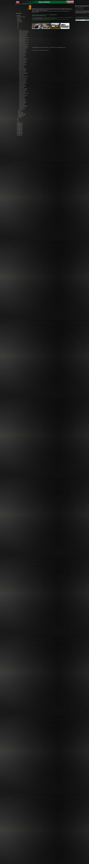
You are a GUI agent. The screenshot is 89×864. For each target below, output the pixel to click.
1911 (17, 24)
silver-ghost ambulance (19, 112)
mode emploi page (19, 134)
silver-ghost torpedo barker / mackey (21, 95)
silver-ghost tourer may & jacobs (21, 61)
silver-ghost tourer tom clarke (21, 71)
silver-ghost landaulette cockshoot (21, 52)
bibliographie (18, 15)
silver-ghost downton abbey (20, 36)
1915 (17, 28)
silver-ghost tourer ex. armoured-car (21, 89)
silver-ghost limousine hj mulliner (21, 79)
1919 (17, 121)
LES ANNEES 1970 (19, 129)
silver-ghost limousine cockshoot (21, 64)
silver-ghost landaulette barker (21, 81)
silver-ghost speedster (20, 97)
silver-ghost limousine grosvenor (21, 57)
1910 (17, 23)
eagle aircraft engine (19, 110)
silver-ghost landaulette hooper (21, 85)
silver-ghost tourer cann (20, 56)
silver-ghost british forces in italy (21, 73)
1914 (17, 27)
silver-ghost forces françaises (21, 90)
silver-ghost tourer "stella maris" (21, 70)
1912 (17, 25)
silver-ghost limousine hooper (21, 55)
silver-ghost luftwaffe (20, 87)
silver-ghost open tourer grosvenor (21, 48)
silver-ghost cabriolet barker (20, 43)
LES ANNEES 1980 (19, 130)
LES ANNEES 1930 (19, 124)
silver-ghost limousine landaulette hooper (22, 46)
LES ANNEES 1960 (19, 128)
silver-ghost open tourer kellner (21, 54)
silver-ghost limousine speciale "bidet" (22, 35)
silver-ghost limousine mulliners (21, 80)
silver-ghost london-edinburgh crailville (22, 30)
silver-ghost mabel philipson (20, 99)
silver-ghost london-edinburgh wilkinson (22, 39)
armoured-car (18, 111)
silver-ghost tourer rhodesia (20, 86)
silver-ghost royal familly (20, 66)
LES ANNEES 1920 (19, 122)
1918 (17, 120)
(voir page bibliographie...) (39, 18)
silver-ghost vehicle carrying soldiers (21, 88)
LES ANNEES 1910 (19, 21)
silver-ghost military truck (20, 115)
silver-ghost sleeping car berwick (20, 114)
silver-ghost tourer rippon (20, 63)
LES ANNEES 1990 (19, 132)
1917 (17, 119)
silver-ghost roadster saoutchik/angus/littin (22, 37)
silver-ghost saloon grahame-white (21, 82)
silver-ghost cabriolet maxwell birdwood (22, 76)
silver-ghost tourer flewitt (20, 53)
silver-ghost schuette (20, 65)
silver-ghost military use (20, 107)
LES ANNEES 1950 (19, 126)
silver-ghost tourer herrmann (20, 98)
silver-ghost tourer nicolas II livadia (21, 34)
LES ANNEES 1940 (19, 125)
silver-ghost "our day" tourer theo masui (22, 72)
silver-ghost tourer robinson (20, 96)
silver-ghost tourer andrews (20, 91)
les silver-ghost (18, 29)
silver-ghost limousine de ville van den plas (22, 44)
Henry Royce (18, 17)
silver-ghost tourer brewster (20, 38)
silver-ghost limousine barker (20, 100)
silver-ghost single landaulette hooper (21, 47)
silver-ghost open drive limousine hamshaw (22, 31)
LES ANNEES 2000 (19, 133)
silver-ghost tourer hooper (20, 77)
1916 (17, 118)
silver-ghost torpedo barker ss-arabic (21, 106)
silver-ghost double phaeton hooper (21, 45)
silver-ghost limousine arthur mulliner (21, 78)
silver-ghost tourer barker (20, 94)
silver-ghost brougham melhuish (21, 105)
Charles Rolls (18, 19)
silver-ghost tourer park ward (20, 103)
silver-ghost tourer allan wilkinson (21, 62)
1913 (17, 26)
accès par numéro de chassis (20, 16)
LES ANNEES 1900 (19, 20)
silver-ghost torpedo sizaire (20, 108)
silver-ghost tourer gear (20, 104)
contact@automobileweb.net (53, 14)
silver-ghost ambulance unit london (21, 113)
